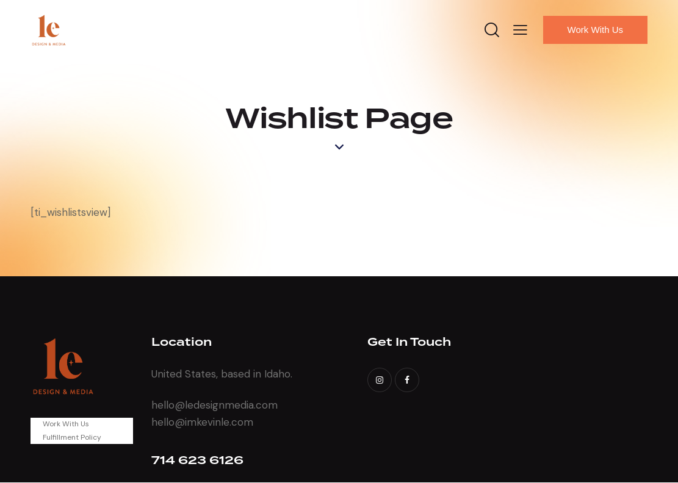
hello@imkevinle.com (202, 422)
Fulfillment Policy (72, 437)
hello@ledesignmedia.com (214, 405)
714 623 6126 (197, 461)
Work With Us (66, 424)
